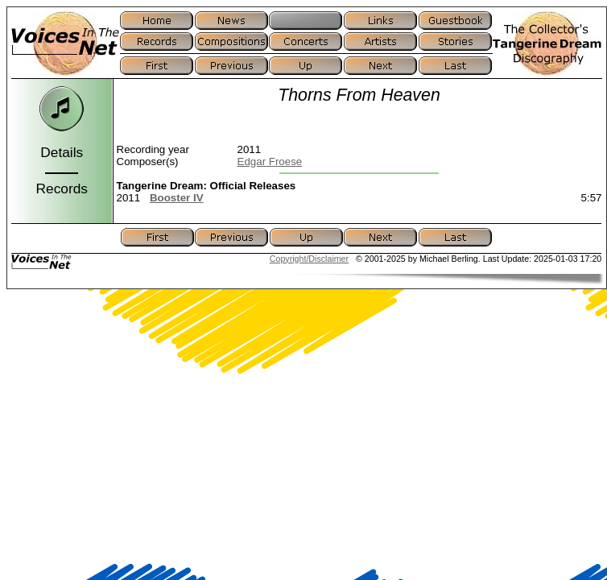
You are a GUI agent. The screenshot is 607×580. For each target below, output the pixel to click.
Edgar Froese (270, 161)
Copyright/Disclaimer (309, 258)
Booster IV (177, 198)
